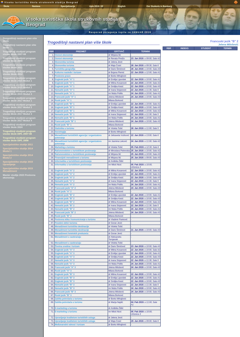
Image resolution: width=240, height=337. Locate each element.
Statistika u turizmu (64, 128)
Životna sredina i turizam (67, 246)
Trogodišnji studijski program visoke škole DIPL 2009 (19, 139)
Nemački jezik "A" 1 (64, 90)
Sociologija (60, 132)
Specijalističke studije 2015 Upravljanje (18, 163)
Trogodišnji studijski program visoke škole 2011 (19, 66)
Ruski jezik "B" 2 (63, 216)
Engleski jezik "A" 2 (64, 170)
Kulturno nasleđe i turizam (68, 72)
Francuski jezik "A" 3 (65, 267)
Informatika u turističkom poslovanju (73, 161)
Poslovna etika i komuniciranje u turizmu (75, 219)
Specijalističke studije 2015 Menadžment (18, 169)
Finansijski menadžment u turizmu (72, 157)
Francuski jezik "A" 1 (65, 97)
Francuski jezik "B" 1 (65, 121)
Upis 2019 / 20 (96, 6)
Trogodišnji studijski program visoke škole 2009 (19, 59)
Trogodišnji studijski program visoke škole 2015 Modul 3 (19, 92)
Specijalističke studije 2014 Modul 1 (18, 149)
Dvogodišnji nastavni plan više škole (20, 39)
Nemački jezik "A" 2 (64, 181)
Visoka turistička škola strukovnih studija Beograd (39, 2)
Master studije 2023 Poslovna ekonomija (19, 176)
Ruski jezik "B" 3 (63, 295)
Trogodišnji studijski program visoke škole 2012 (19, 72)
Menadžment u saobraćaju (68, 237)
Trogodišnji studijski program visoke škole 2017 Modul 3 (19, 112)
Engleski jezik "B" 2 (64, 195)
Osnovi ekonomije (64, 55)
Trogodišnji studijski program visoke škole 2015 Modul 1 (19, 79)
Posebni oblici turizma (66, 223)
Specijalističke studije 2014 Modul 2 (18, 156)
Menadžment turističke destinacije (72, 226)
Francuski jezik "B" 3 (65, 292)
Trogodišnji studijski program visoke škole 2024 (19, 126)
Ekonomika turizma (64, 62)
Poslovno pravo (63, 76)
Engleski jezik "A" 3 (64, 250)
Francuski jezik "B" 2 (65, 212)
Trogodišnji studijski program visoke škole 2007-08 (19, 53)
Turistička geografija (65, 69)
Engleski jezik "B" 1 (64, 104)
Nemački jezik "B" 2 (64, 205)
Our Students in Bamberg (159, 6)
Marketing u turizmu (65, 147)
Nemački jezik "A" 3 (64, 260)
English (121, 6)
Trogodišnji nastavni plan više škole (19, 46)
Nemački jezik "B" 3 (64, 285)
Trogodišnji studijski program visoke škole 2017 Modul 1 (19, 99)
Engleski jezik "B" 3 (64, 274)
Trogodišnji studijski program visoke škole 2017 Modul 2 (19, 106)
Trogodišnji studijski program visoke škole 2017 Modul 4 (19, 119)
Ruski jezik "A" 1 (63, 100)
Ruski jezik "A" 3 (63, 271)
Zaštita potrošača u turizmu (68, 299)
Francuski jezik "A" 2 (65, 188)
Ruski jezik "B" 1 (63, 125)
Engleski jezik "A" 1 (64, 79)
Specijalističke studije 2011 (18, 144)
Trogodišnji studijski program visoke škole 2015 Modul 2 (19, 86)
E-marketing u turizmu (66, 308)
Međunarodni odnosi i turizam (70, 324)
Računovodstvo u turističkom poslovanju (75, 150)
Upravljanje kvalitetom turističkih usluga (75, 317)
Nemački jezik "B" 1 (64, 114)
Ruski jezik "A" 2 (63, 191)
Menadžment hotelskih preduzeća (71, 233)
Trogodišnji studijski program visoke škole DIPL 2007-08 (19, 132)
